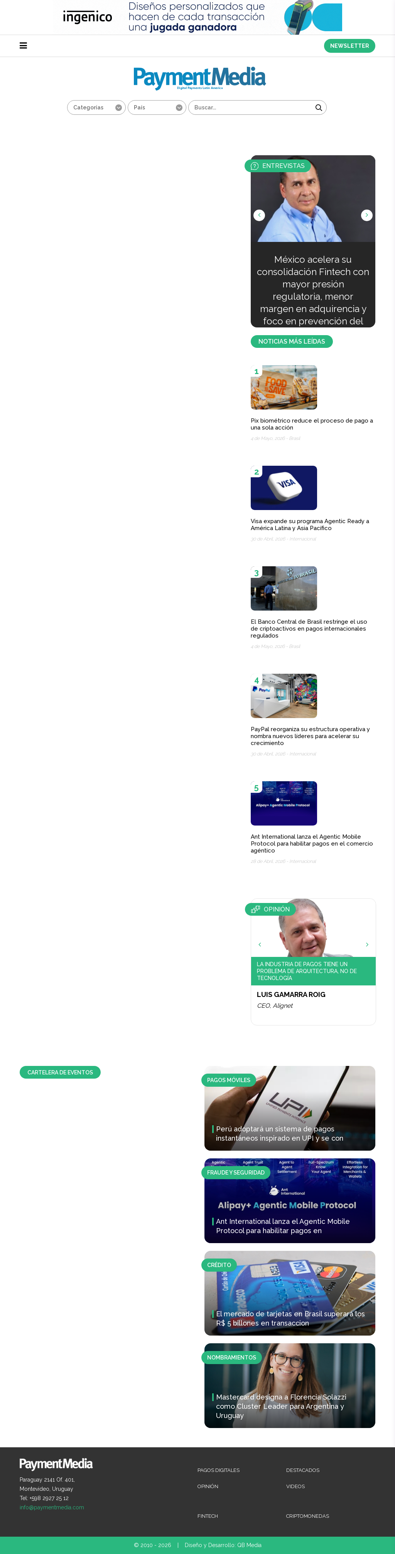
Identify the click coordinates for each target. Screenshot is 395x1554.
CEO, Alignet (274, 1005)
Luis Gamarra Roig (291, 994)
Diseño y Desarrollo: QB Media (223, 1545)
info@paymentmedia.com (52, 1507)
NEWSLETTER (349, 46)
